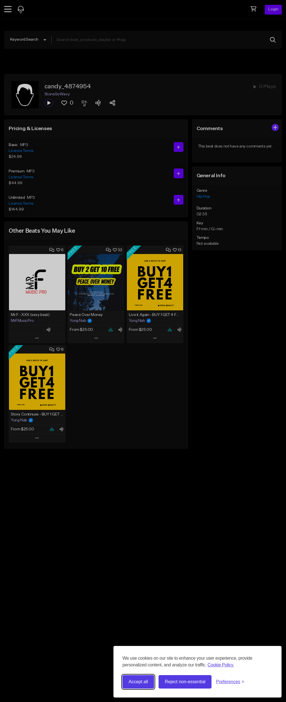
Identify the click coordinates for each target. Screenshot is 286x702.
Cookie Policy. (221, 664)
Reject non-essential (185, 681)
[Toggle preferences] (230, 681)
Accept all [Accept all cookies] (138, 681)
